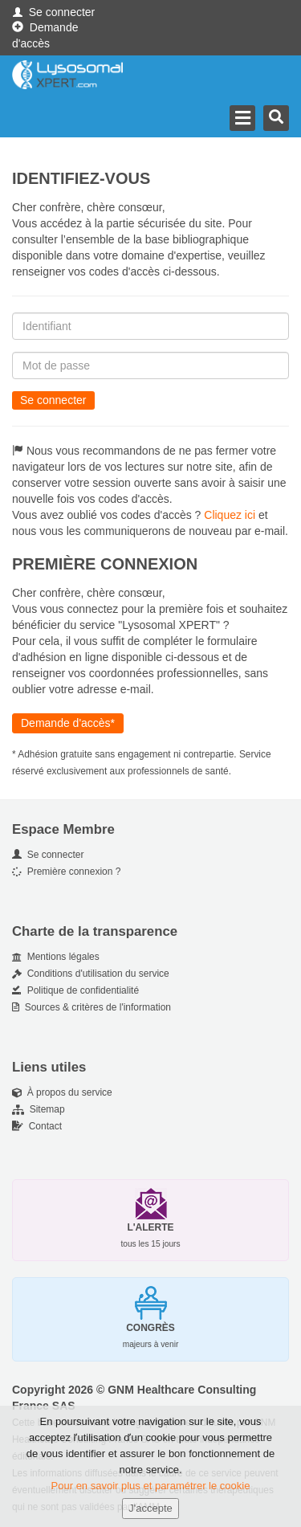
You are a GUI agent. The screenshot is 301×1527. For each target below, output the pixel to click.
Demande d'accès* (68, 723)
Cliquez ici (229, 514)
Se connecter (54, 12)
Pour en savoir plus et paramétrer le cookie (150, 1488)
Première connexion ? (66, 871)
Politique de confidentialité (75, 990)
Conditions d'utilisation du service (90, 973)
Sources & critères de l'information (91, 1007)
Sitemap (38, 1109)
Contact (37, 1126)
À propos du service (62, 1092)
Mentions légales (56, 956)
